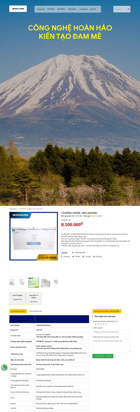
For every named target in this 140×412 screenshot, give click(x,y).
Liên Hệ (93, 9)
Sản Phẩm (61, 9)
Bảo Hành (72, 9)
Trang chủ (12, 209)
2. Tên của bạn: (97, 328)
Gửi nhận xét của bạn (102, 356)
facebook (65, 256)
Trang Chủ (41, 9)
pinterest (97, 256)
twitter (76, 256)
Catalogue (84, 9)
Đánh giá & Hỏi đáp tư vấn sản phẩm (106, 311)
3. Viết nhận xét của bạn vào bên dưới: (105, 337)
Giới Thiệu (51, 9)
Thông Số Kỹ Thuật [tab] (35, 311)
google (87, 256)
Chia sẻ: (64, 253)
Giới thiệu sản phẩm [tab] (18, 311)
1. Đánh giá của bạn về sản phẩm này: (105, 323)
